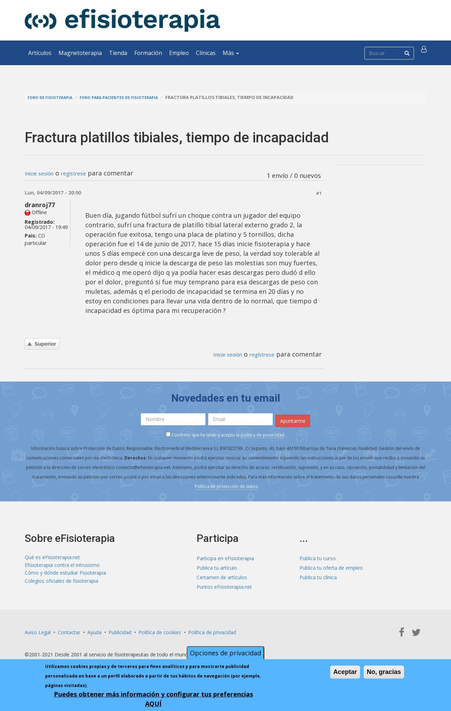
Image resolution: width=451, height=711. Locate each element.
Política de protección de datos (226, 484)
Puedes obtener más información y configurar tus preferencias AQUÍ (153, 699)
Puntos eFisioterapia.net (224, 584)
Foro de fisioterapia (53, 97)
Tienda (118, 53)
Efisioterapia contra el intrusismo (62, 565)
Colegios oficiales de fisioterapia (61, 584)
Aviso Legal (38, 629)
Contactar (69, 629)
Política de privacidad (212, 629)
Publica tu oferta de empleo (331, 565)
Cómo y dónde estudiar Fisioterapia (65, 574)
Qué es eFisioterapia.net (52, 555)
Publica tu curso (317, 555)
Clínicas (206, 53)
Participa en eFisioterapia (225, 555)
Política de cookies (159, 629)
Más (231, 53)
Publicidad (120, 629)
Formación (148, 53)
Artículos (39, 53)
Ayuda (94, 629)
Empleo (179, 53)
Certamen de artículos (222, 574)
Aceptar (345, 671)
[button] (425, 53)
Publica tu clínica (318, 574)
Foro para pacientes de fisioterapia (131, 97)
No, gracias (384, 671)
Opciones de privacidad (225, 653)
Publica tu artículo (217, 565)
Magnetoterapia (80, 53)
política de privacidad (262, 432)
